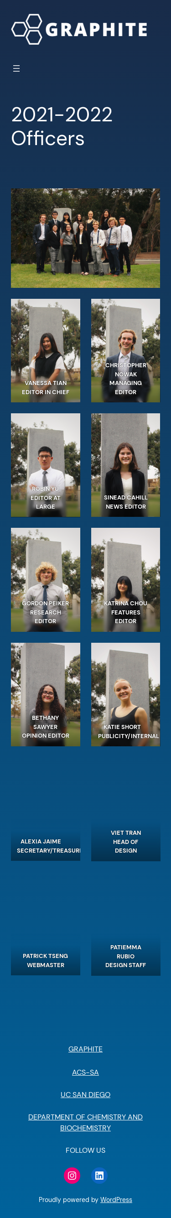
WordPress (116, 1200)
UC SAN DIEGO (85, 1094)
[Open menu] (16, 68)
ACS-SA (85, 1072)
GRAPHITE (85, 1049)
